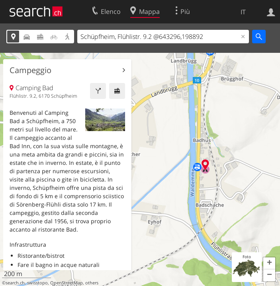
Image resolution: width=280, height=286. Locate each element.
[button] (269, 263)
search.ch (15, 283)
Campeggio (30, 70)
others (91, 283)
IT (243, 12)
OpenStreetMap (66, 283)
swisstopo (37, 283)
